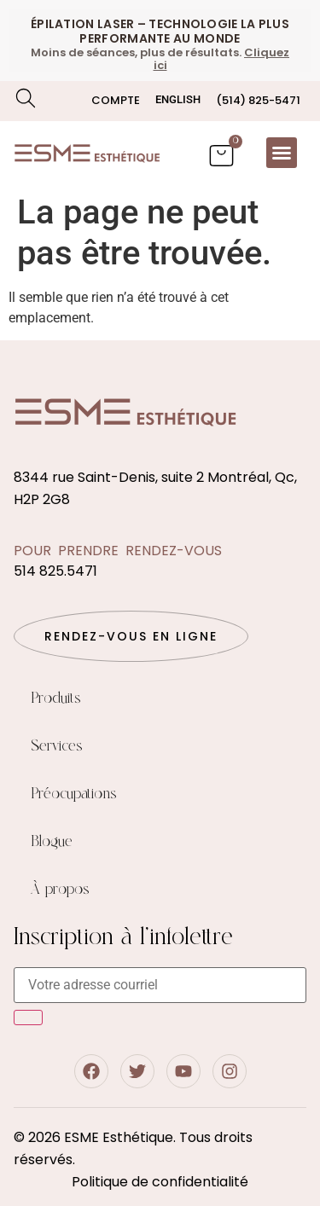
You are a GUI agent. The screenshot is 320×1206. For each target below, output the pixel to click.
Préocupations (74, 794)
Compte (115, 100)
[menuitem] (178, 99)
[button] (281, 152)
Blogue (52, 841)
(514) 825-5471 (258, 100)
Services (57, 746)
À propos (60, 889)
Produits (56, 698)
